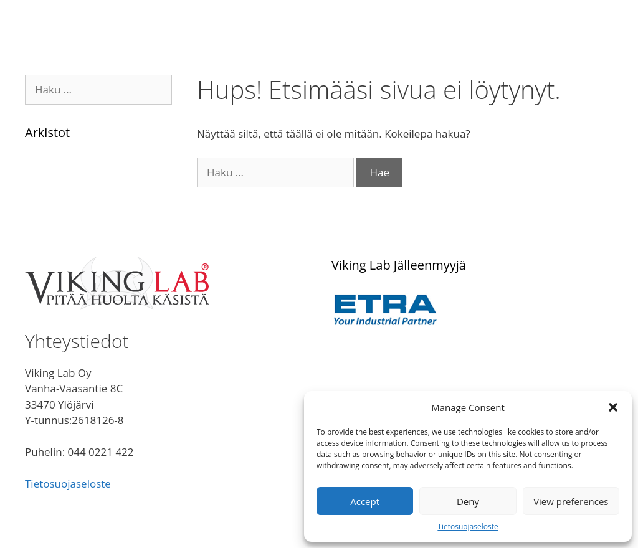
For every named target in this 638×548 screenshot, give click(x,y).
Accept (364, 501)
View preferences (570, 501)
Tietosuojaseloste (467, 526)
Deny (468, 501)
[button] (613, 407)
